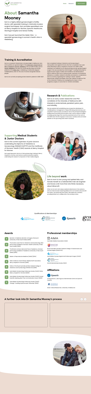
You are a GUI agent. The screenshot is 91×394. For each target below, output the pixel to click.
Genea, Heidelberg (9, 68)
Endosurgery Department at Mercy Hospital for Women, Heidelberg (23, 65)
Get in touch (81, 3)
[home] (12, 3)
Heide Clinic (16, 70)
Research (71, 3)
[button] (81, 299)
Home (64, 3)
